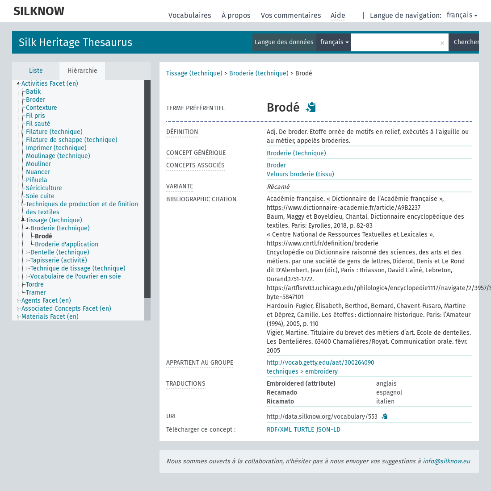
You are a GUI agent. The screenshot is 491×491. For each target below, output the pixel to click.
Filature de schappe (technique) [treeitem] (72, 140)
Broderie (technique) (259, 73)
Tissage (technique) (194, 73)
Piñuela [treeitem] (36, 180)
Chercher (466, 42)
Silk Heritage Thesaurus (75, 42)
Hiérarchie (82, 71)
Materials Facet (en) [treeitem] (50, 316)
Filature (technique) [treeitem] (54, 132)
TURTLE (304, 429)
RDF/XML (279, 429)
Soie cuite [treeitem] (40, 196)
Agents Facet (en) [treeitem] (46, 300)
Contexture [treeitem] (41, 108)
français (462, 15)
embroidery (321, 371)
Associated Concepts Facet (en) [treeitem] (66, 308)
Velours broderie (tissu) (300, 174)
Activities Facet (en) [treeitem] (49, 83)
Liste (36, 71)
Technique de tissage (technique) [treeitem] (78, 268)
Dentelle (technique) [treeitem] (59, 252)
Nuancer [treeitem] (38, 172)
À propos (237, 15)
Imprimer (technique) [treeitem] (56, 148)
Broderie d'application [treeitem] (66, 244)
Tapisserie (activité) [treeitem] (58, 260)
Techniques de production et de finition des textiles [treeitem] (82, 208)
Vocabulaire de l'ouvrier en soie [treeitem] (75, 276)
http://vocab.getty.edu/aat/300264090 (320, 362)
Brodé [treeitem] (43, 236)
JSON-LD (328, 429)
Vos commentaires (292, 15)
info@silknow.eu (446, 461)
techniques (282, 371)
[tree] (81, 200)
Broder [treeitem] (35, 100)
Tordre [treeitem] (35, 284)
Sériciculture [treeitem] (44, 188)
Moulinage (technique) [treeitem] (58, 156)
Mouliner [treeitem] (38, 164)
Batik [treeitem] (33, 92)
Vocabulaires (190, 15)
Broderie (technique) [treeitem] (60, 228)
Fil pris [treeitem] (35, 116)
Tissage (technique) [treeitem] (54, 220)
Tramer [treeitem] (36, 292)
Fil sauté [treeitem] (38, 124)
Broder (276, 165)
